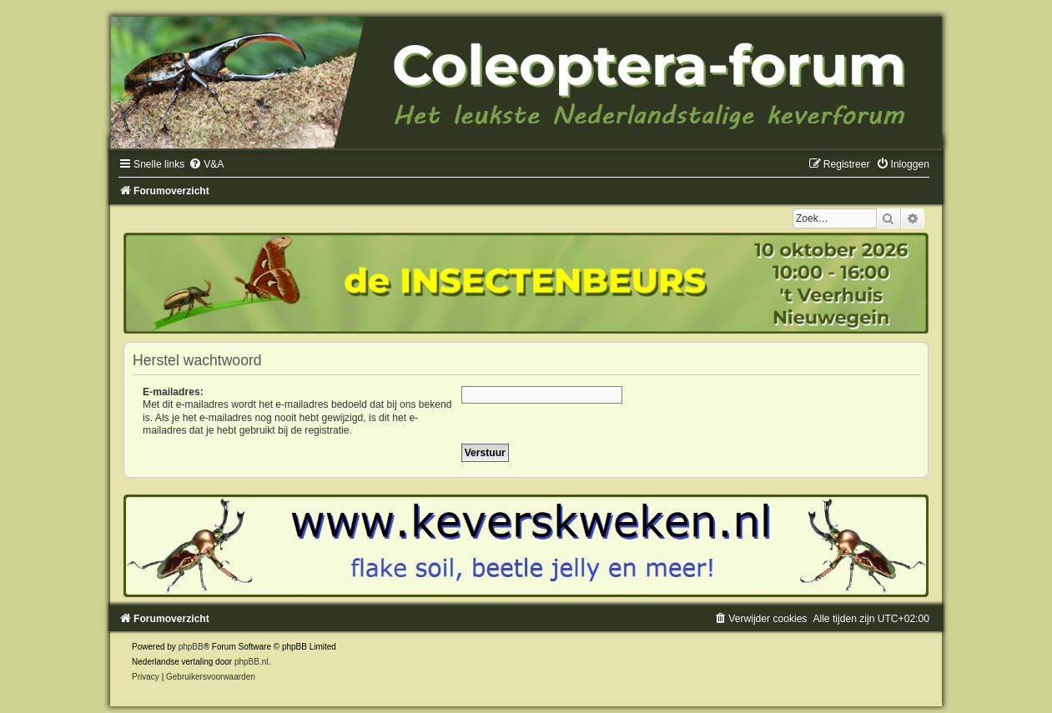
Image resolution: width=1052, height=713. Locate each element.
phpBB (191, 646)
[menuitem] (206, 164)
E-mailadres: (173, 392)
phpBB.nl (251, 661)
